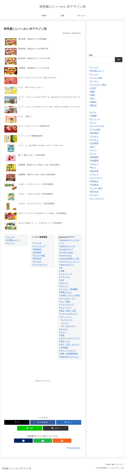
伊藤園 (94, 116)
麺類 (93, 92)
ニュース (10, 237)
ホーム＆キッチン (67, 298)
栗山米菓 (94, 171)
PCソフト (64, 286)
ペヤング (37, 243)
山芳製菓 (94, 143)
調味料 (94, 102)
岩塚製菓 (94, 161)
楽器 (62, 335)
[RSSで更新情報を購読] (47, 440)
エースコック (38, 246)
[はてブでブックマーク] (68, 422)
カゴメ (94, 112)
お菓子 (94, 88)
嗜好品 (94, 105)
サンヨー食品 (38, 255)
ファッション (65, 317)
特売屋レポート (13, 240)
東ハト (94, 167)
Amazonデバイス (67, 246)
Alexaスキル (65, 255)
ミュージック (65, 274)
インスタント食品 (98, 85)
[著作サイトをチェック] (38, 440)
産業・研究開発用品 (68, 354)
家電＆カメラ (65, 292)
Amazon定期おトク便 (69, 258)
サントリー (95, 119)
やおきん (94, 140)
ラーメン (10, 243)
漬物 (93, 95)
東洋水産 (37, 258)
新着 (111, 464)
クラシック (64, 277)
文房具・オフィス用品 (69, 295)
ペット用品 (64, 301)
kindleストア (66, 249)
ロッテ (94, 154)
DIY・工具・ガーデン (69, 344)
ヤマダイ (37, 261)
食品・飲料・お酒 (67, 311)
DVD (61, 280)
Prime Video (66, 252)
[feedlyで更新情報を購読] (43, 440)
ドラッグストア (66, 304)
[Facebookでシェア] (42, 422)
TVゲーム (64, 283)
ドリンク (94, 74)
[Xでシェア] (17, 422)
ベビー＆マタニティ (68, 314)
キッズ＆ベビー (68, 326)
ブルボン (94, 136)
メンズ (64, 323)
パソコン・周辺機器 (68, 289)
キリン (94, 123)
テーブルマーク (39, 265)
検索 (91, 55)
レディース (66, 320)
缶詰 (93, 98)
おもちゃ (63, 329)
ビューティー (65, 307)
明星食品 (37, 249)
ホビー (62, 332)
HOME (106, 464)
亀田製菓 (94, 157)
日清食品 (37, 252)
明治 (93, 147)
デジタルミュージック (69, 261)
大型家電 (63, 347)
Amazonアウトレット (69, 357)
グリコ (94, 150)
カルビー (94, 164)
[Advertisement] (43, 397)
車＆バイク (64, 341)
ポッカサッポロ (97, 126)
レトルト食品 (96, 78)
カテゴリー (119, 464)
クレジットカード (67, 350)
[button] (55, 428)
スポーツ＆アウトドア (69, 338)
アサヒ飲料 (95, 130)
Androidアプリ (67, 265)
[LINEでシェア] (29, 428)
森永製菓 (94, 133)
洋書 (62, 271)
